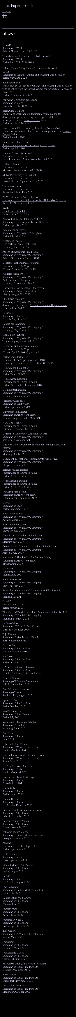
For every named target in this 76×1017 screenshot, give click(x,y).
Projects (6, 11)
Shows (5, 17)
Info (4, 14)
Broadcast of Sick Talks (14, 211)
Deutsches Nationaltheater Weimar (20, 346)
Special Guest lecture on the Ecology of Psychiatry (29, 145)
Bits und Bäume (32, 120)
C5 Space (7, 313)
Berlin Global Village (13, 111)
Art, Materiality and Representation (48, 305)
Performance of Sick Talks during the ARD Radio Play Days (34, 200)
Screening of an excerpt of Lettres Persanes (25, 222)
